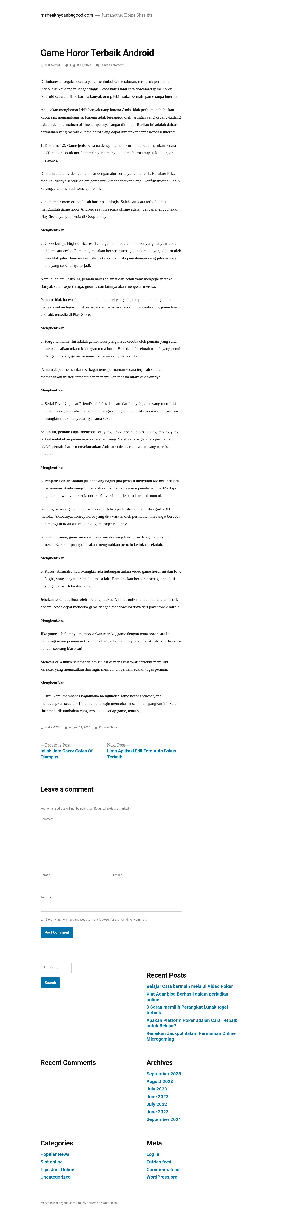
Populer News (108, 727)
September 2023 (163, 1073)
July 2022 (156, 1104)
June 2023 (157, 1096)
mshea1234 (53, 65)
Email (117, 875)
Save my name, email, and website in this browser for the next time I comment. (96, 919)
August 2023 (159, 1081)
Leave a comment (112, 65)
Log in (152, 1154)
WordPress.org (162, 1177)
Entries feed (158, 1162)
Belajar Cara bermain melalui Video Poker (189, 986)
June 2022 (157, 1111)
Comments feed (163, 1169)
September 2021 (163, 1119)
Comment (47, 819)
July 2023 (156, 1089)
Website (46, 897)
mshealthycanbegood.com (67, 15)
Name (45, 875)
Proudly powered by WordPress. (96, 1203)
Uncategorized (56, 1177)
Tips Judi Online (57, 1169)
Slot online (52, 1162)
